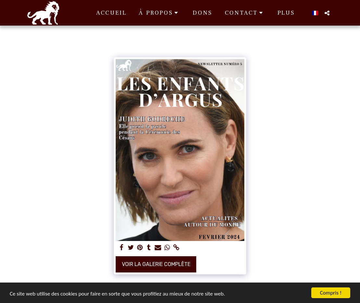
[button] (160, 12)
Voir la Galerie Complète (156, 264)
